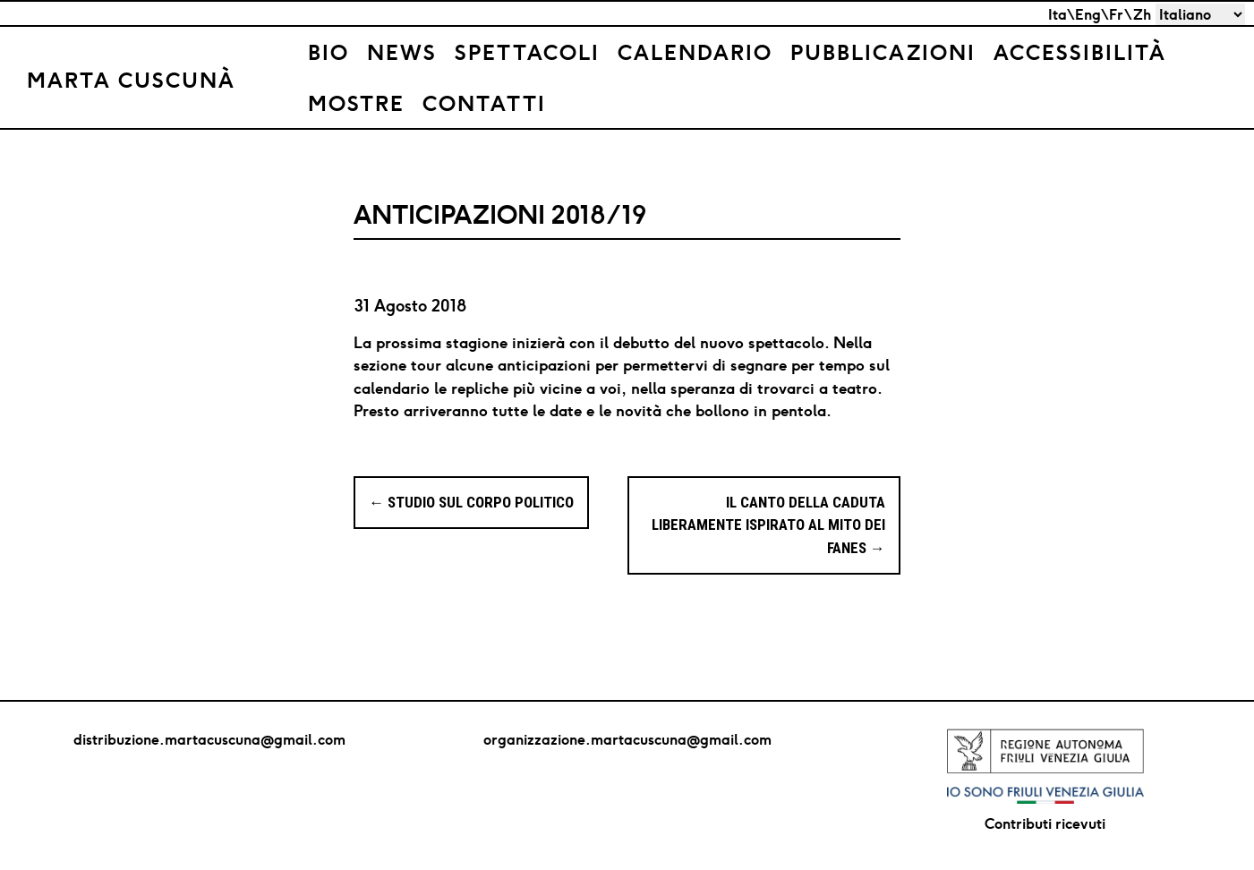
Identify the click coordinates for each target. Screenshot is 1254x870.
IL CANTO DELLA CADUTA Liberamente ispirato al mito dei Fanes (768, 525)
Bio (328, 51)
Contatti (484, 103)
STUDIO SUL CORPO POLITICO (471, 502)
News (402, 51)
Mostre (356, 103)
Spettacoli (527, 51)
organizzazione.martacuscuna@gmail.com (627, 739)
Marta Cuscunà (131, 79)
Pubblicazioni (883, 51)
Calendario (695, 51)
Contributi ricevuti (1045, 823)
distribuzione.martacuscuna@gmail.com (209, 739)
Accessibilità (1080, 51)
